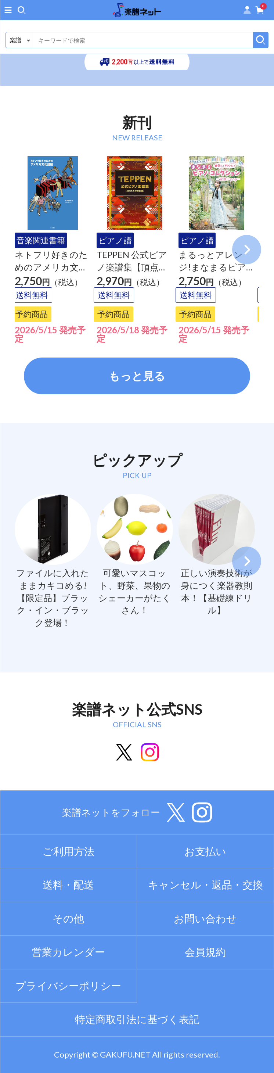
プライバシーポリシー (68, 986)
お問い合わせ (205, 918)
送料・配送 (68, 885)
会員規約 (205, 952)
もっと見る (137, 375)
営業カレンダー (68, 952)
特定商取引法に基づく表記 (137, 1019)
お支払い (205, 851)
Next (247, 249)
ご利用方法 (68, 851)
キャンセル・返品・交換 (205, 885)
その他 (68, 918)
